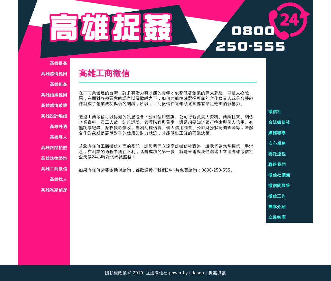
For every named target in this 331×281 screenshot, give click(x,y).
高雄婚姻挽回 (54, 95)
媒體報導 (277, 133)
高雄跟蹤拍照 (54, 148)
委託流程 (277, 154)
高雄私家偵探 (54, 190)
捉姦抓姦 (217, 273)
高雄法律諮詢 (54, 158)
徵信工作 (277, 196)
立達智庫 (277, 217)
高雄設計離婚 (54, 116)
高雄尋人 (58, 137)
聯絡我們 (277, 164)
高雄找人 (58, 179)
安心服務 (277, 143)
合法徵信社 (279, 122)
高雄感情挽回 (54, 74)
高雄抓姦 (58, 84)
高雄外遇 (58, 126)
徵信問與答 (279, 185)
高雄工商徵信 (54, 169)
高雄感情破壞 (54, 105)
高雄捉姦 (58, 63)
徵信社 (274, 111)
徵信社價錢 (279, 175)
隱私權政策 (116, 273)
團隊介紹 (277, 207)
